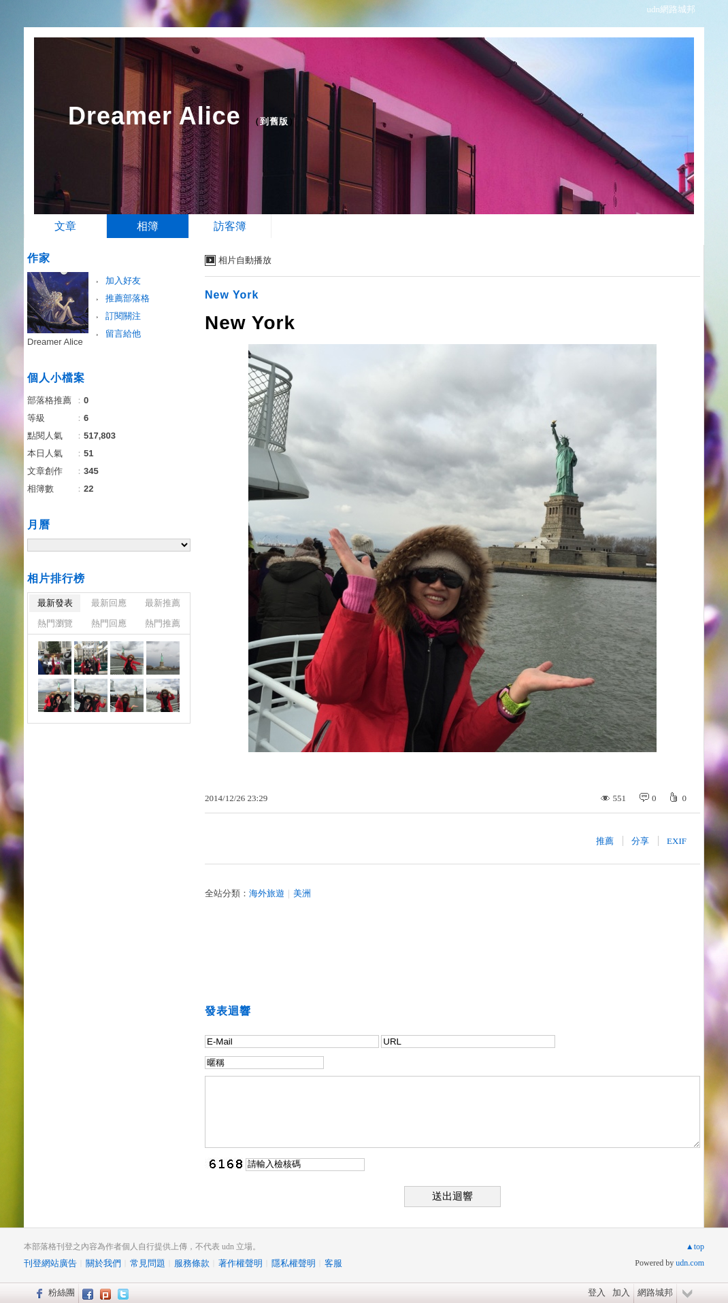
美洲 (302, 893)
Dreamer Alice (154, 116)
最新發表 (55, 603)
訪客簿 (230, 226)
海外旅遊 (266, 893)
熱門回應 (109, 623)
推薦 (605, 841)
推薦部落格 (127, 298)
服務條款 (192, 1263)
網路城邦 (655, 1292)
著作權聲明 (240, 1263)
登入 (597, 1292)
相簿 (148, 226)
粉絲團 (61, 1292)
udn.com (690, 1263)
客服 (333, 1263)
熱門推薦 (162, 623)
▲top (695, 1246)
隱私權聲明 (293, 1263)
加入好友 (123, 280)
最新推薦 (162, 603)
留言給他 (123, 333)
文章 (65, 226)
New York (232, 295)
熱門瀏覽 (55, 623)
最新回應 (109, 603)
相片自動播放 (244, 260)
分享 (640, 841)
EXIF (676, 841)
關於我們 (103, 1263)
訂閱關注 (123, 316)
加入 (621, 1292)
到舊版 (274, 121)
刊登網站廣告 (50, 1263)
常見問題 (147, 1263)
